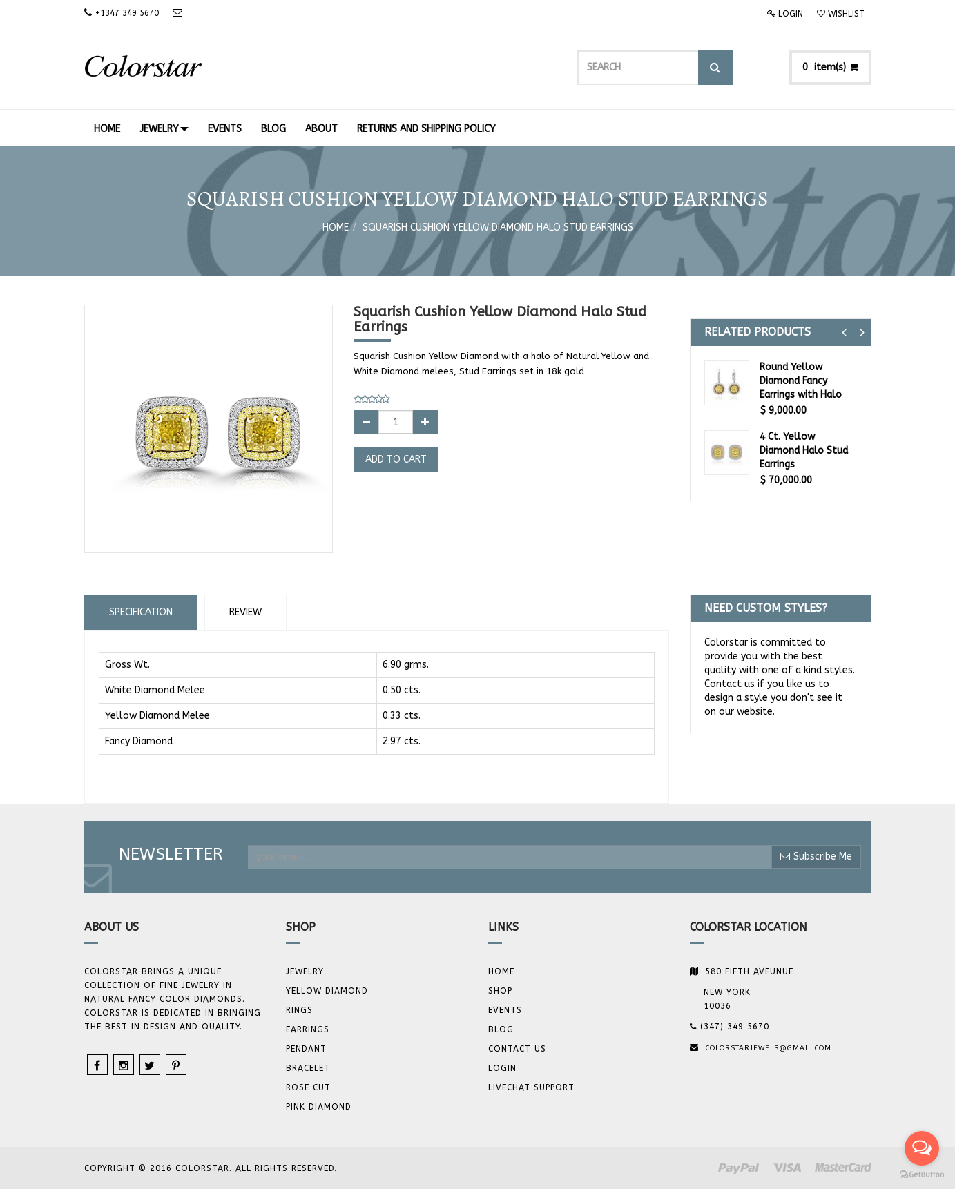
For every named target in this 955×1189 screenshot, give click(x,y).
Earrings (307, 1029)
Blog (501, 1029)
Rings (299, 1010)
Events (505, 1010)
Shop (500, 991)
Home (335, 227)
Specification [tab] (141, 612)
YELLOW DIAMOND (327, 991)
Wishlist (841, 14)
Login (785, 14)
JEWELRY (305, 971)
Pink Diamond (318, 1107)
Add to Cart (396, 459)
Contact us (517, 1049)
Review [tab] (245, 612)
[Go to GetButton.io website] (922, 1174)
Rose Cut (308, 1087)
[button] (844, 332)
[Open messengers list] (922, 1148)
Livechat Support (531, 1087)
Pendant (306, 1049)
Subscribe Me (816, 856)
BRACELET (308, 1068)
